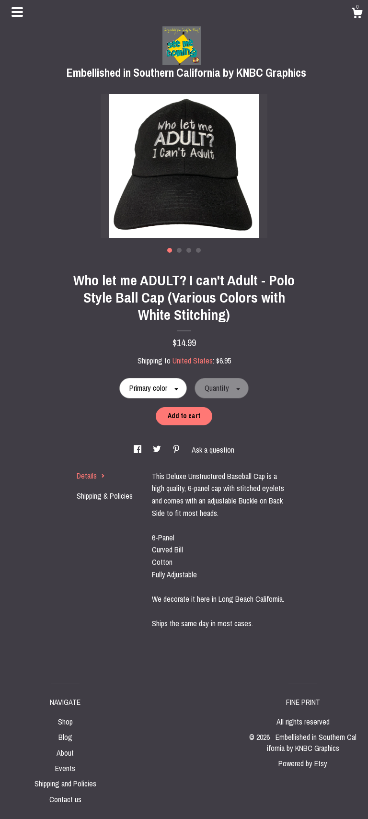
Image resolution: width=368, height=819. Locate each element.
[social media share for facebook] (138, 450)
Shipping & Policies (105, 496)
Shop (65, 721)
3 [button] (188, 250)
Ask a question (213, 450)
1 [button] (169, 250)
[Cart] (357, 14)
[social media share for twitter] (158, 450)
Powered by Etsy (302, 763)
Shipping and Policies (65, 783)
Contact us (65, 799)
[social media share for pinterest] (177, 450)
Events (65, 768)
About (65, 753)
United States (192, 360)
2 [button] (179, 250)
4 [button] (198, 250)
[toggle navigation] (17, 12)
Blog (65, 737)
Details (91, 475)
